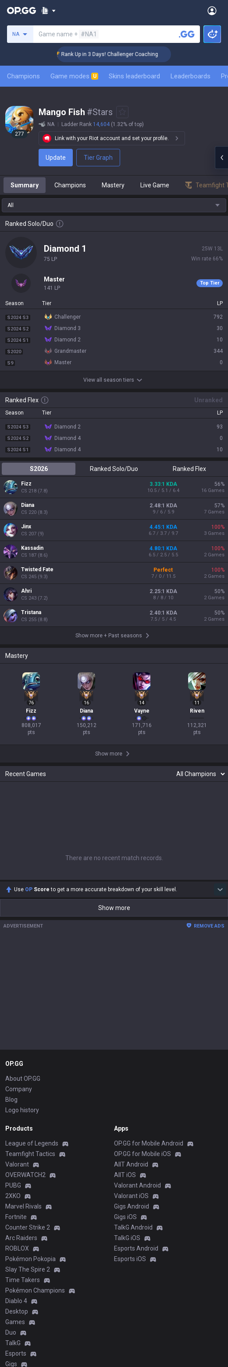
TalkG (13, 1342)
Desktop (16, 1311)
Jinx (26, 527)
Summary (25, 185)
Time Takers (22, 1279)
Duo (10, 1332)
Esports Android (136, 1248)
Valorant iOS (131, 1195)
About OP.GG (22, 1078)
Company (18, 1089)
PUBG (13, 1185)
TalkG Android (133, 1227)
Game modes (74, 76)
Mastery (113, 185)
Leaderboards (190, 76)
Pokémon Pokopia (30, 1258)
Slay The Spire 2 (27, 1269)
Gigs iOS (125, 1216)
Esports (15, 1353)
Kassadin (32, 548)
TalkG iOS (127, 1237)
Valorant (17, 1164)
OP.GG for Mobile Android (148, 1143)
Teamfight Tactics (30, 1153)
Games (15, 1321)
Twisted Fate (37, 569)
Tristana (31, 612)
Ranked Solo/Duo (114, 468)
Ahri (26, 591)
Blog (11, 1099)
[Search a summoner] (187, 34)
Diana (27, 505)
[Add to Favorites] (122, 112)
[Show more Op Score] (220, 889)
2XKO (13, 1195)
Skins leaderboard (134, 76)
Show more (114, 907)
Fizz (26, 484)
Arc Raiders (21, 1237)
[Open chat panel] (221, 157)
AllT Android (131, 1164)
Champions (23, 76)
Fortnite (16, 1216)
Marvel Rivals (23, 1206)
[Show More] (48, 10)
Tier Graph (98, 157)
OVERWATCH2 (25, 1174)
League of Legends (31, 1143)
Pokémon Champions (35, 1290)
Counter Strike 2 (27, 1227)
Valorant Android (137, 1185)
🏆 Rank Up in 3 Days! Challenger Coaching (116, 54)
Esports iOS (130, 1258)
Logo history (22, 1110)
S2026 (39, 468)
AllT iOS (125, 1174)
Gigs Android (131, 1206)
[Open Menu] (212, 10)
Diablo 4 (16, 1300)
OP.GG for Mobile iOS (142, 1153)
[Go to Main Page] (21, 10)
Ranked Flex (189, 468)
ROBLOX (17, 1248)
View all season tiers (114, 380)
